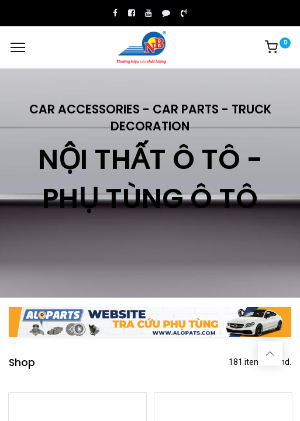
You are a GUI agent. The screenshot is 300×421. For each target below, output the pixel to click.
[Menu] (17, 47)
